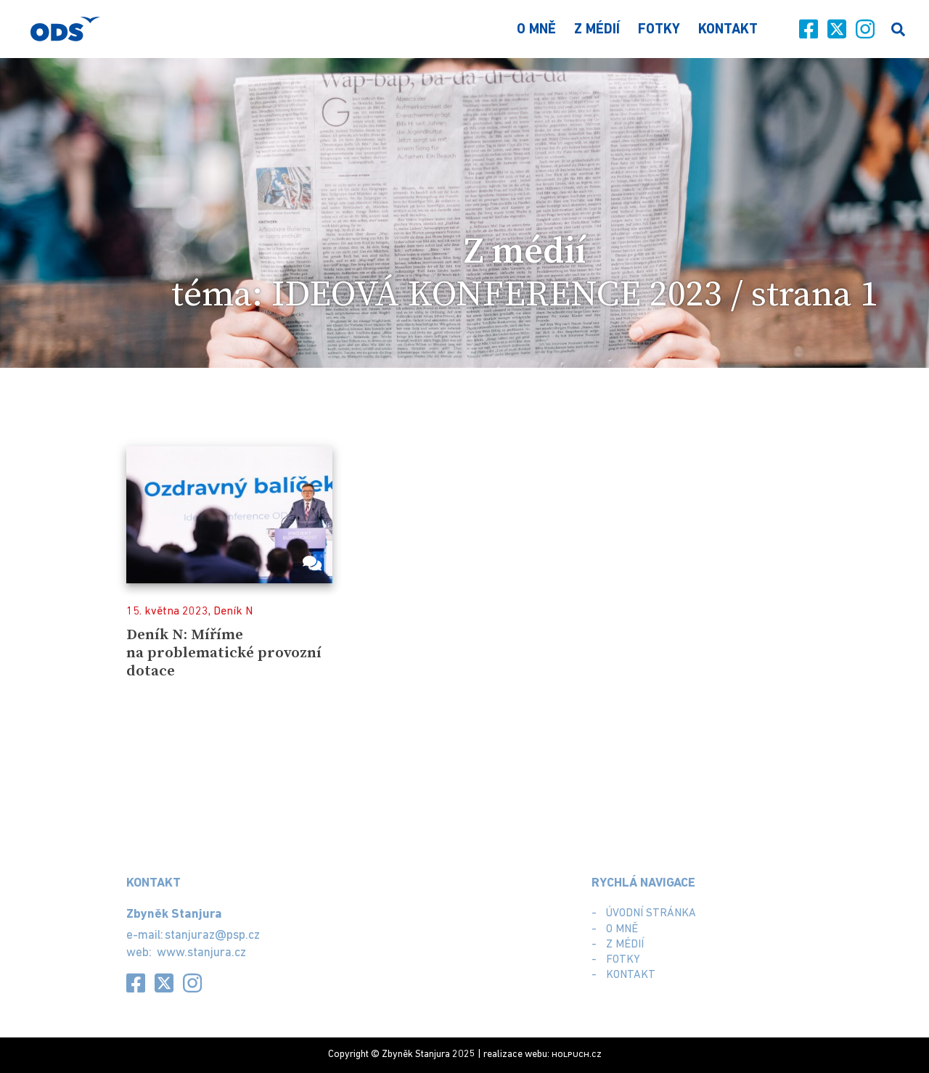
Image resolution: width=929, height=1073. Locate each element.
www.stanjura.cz (201, 953)
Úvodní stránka (651, 913)
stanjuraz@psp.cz (212, 935)
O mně (536, 30)
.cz (577, 1054)
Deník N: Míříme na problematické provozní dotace (224, 653)
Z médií (597, 30)
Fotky (659, 30)
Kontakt (728, 30)
